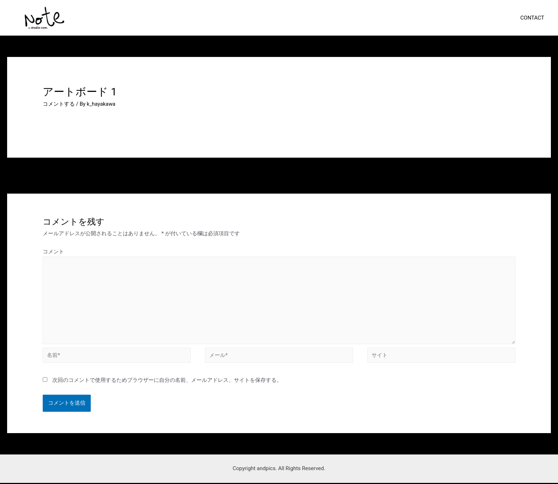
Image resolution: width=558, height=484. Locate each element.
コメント (53, 251)
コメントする (59, 104)
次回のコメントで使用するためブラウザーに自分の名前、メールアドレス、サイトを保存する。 (167, 381)
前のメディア (54, 175)
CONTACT (534, 17)
